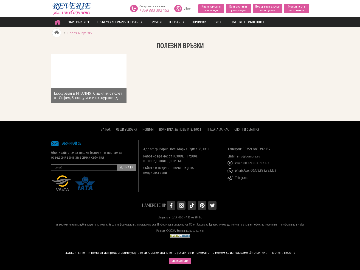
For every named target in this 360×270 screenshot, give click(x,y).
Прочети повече (283, 253)
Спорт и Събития (246, 128)
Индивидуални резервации (211, 8)
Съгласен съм (180, 260)
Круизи (156, 22)
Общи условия (126, 128)
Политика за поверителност (180, 128)
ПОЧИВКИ (199, 22)
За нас (106, 128)
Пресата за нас (218, 128)
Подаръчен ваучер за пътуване (267, 8)
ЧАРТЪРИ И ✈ (79, 22)
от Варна (177, 22)
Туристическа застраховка (296, 8)
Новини (148, 128)
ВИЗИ (218, 22)
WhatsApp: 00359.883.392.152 (253, 169)
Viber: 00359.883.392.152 (250, 161)
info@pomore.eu (249, 154)
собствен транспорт (246, 22)
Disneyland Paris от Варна (120, 22)
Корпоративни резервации (238, 8)
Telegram (238, 176)
